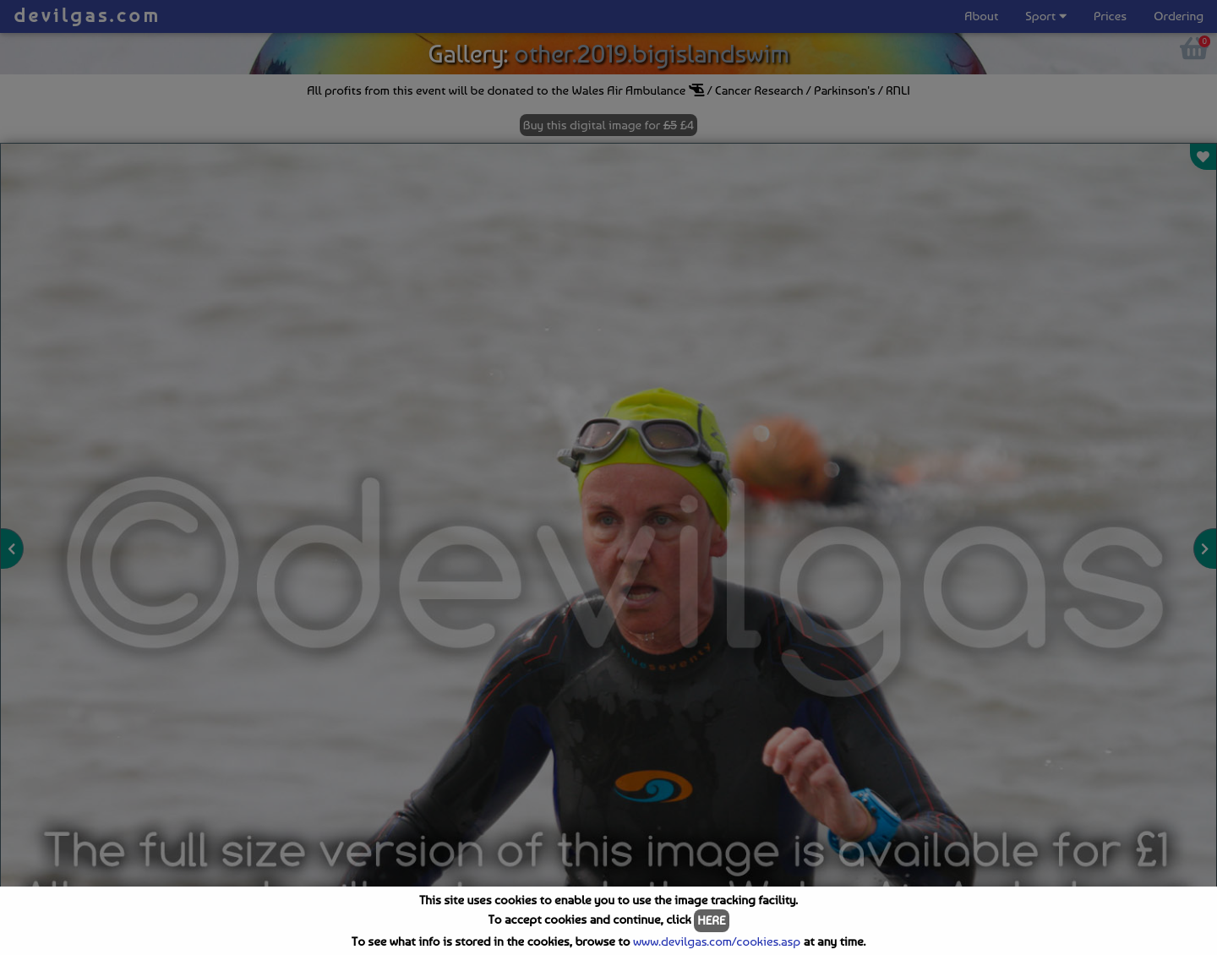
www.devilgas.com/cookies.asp (716, 941)
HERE (711, 920)
